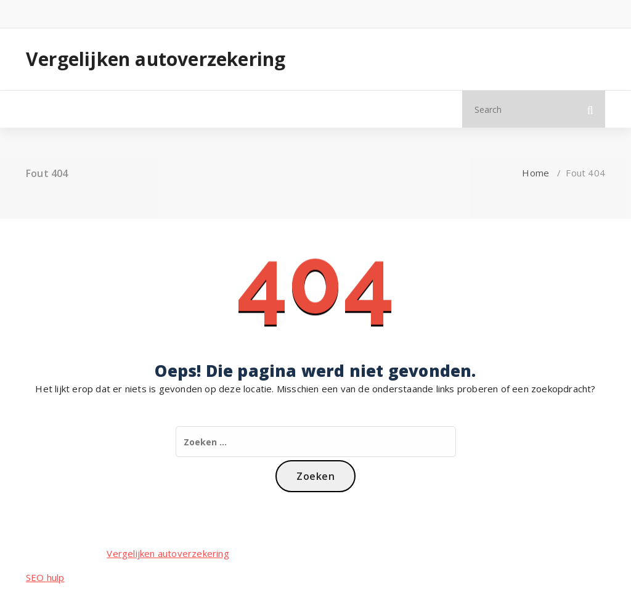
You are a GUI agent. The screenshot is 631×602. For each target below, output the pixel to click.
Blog (94, 109)
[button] (590, 109)
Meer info (148, 109)
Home (49, 109)
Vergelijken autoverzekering (155, 59)
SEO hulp (45, 577)
